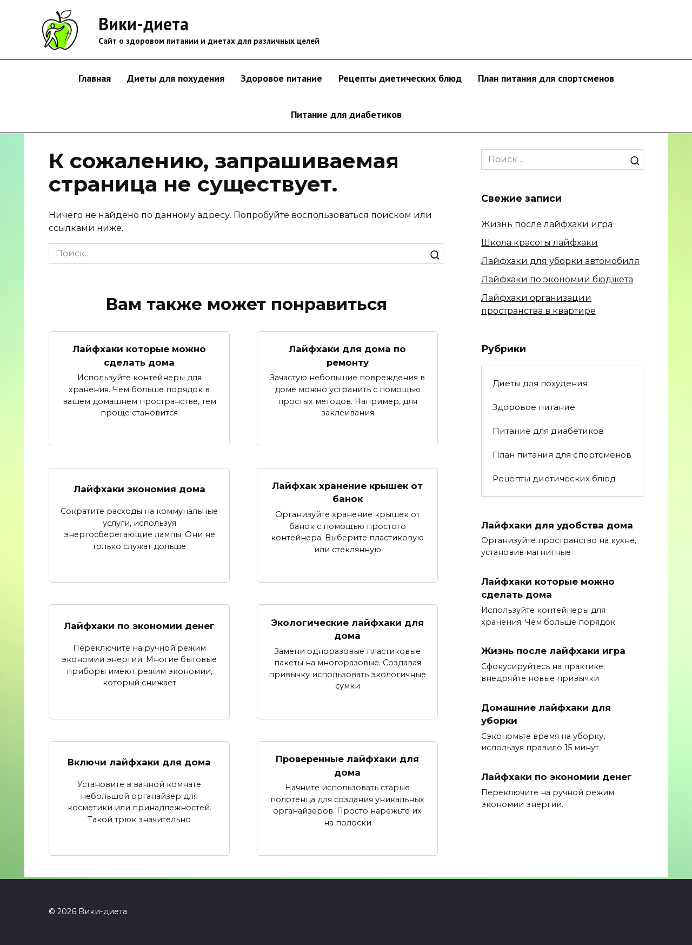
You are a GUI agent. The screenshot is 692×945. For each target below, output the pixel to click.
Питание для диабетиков (346, 114)
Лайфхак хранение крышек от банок (347, 492)
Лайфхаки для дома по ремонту (347, 355)
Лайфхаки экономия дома (139, 489)
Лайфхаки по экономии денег (139, 626)
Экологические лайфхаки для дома (347, 629)
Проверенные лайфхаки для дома (347, 767)
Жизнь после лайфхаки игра (547, 224)
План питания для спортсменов (546, 78)
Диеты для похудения (175, 78)
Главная (94, 78)
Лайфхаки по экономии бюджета (557, 279)
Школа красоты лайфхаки (539, 242)
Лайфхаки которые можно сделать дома (139, 355)
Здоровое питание (281, 78)
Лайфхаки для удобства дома (559, 524)
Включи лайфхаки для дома (139, 763)
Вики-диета (143, 23)
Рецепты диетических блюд (400, 78)
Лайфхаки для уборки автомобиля (560, 261)
